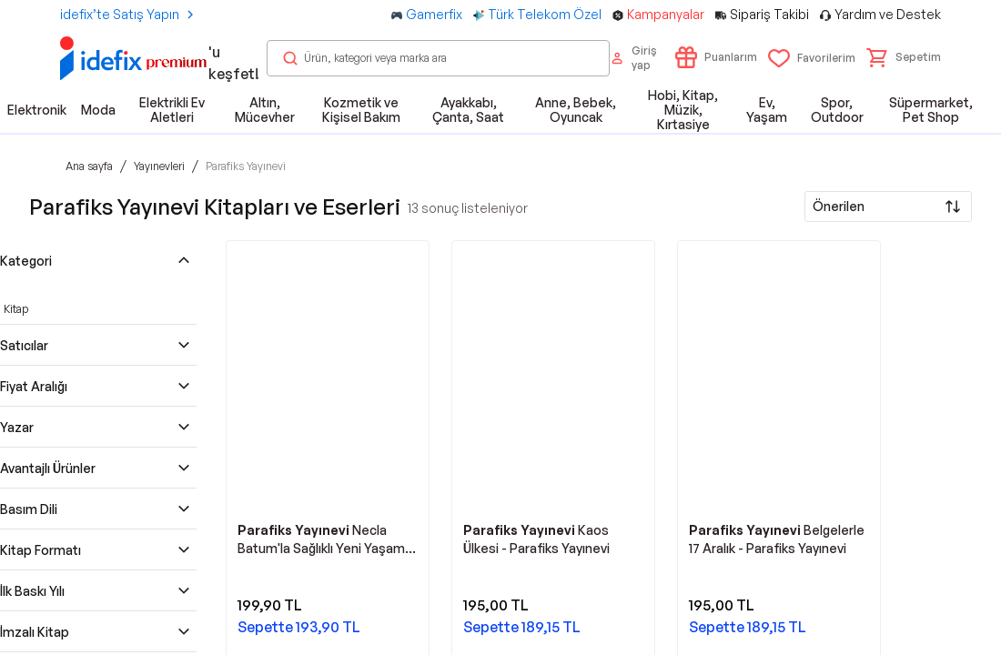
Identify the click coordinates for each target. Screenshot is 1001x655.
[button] (903, 57)
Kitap (16, 309)
